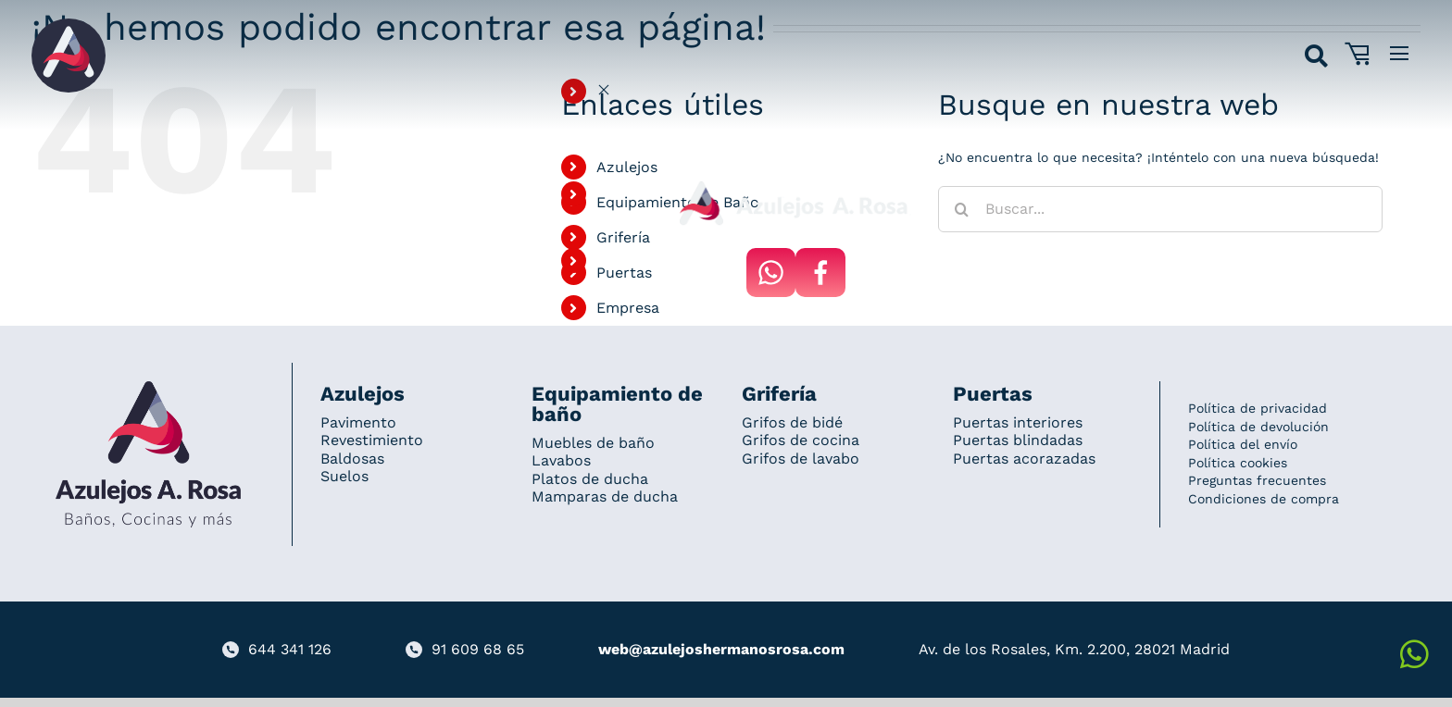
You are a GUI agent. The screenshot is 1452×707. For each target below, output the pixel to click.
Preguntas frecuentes (1257, 480)
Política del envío (1242, 444)
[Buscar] (961, 209)
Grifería (623, 237)
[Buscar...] (1160, 209)
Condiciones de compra (1263, 498)
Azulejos (626, 167)
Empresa (627, 307)
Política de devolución (1258, 426)
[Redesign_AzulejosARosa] (148, 387)
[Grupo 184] (68, 25)
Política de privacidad (1257, 408)
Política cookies (1237, 462)
